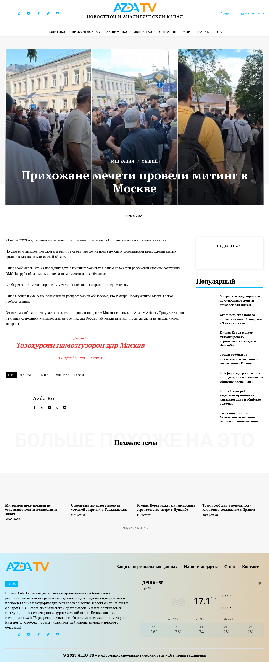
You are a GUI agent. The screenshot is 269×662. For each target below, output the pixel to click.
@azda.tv (80, 338)
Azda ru (43, 398)
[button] (230, 13)
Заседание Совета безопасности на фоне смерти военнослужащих (239, 417)
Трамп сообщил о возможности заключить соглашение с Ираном (239, 358)
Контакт (250, 566)
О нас (230, 566)
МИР (44, 375)
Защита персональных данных (147, 566)
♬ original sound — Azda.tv (80, 358)
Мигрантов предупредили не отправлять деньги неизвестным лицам (240, 300)
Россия (79, 375)
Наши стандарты (201, 566)
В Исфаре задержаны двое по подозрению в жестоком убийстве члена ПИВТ (241, 377)
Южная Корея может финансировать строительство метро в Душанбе (238, 338)
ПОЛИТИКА (61, 375)
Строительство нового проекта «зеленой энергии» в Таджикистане (241, 319)
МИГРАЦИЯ (122, 161)
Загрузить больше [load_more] (134, 528)
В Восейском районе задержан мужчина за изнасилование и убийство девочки (240, 397)
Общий (150, 161)
